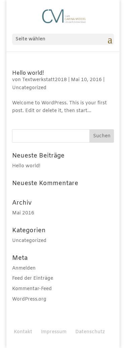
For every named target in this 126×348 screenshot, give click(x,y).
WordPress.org (29, 299)
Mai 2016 (23, 213)
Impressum (54, 332)
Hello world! (28, 73)
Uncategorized (29, 88)
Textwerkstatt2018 (44, 80)
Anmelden (24, 268)
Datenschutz (90, 332)
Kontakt (23, 332)
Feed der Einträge (32, 278)
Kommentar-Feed (32, 289)
